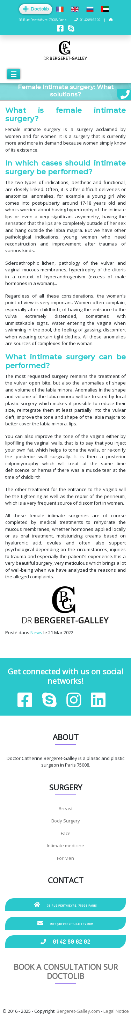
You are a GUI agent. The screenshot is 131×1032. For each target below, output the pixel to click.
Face (66, 833)
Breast (66, 808)
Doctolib (36, 9)
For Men (65, 858)
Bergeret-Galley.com (78, 1011)
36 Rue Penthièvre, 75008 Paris (65, 904)
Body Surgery (65, 821)
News (36, 632)
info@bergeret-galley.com (65, 923)
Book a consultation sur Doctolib (66, 971)
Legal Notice (116, 1011)
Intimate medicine (65, 845)
